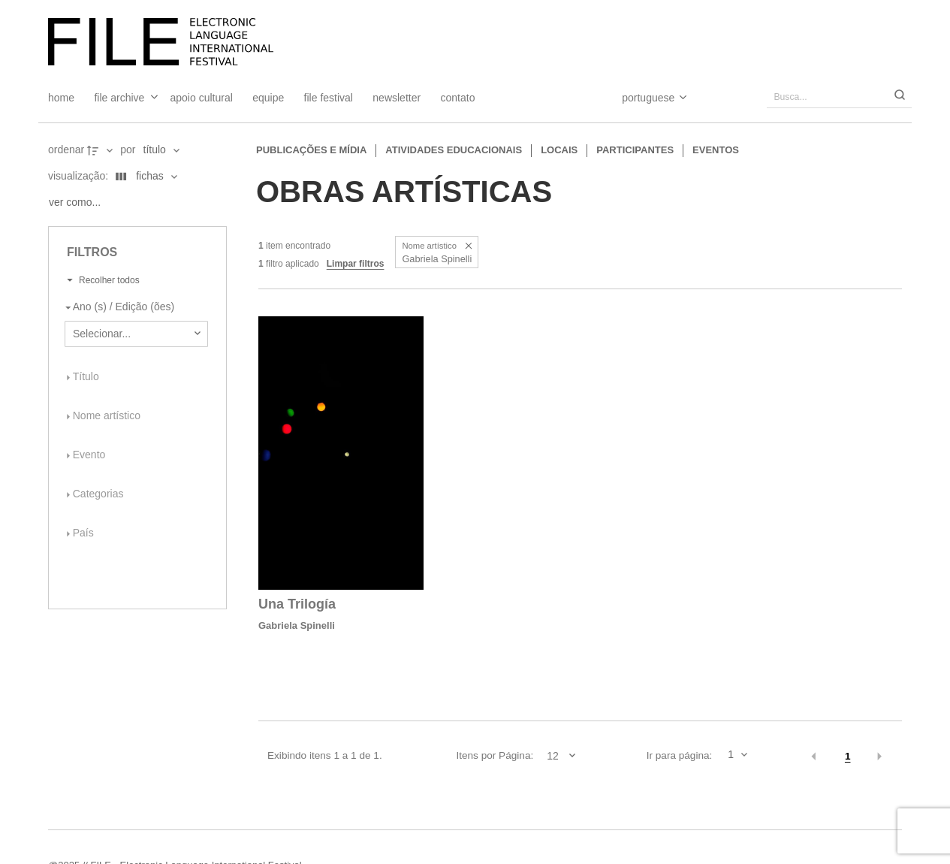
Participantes (635, 150)
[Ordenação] (161, 150)
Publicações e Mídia (311, 150)
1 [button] (848, 756)
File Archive (119, 98)
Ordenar (66, 149)
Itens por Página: (494, 755)
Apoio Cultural (201, 98)
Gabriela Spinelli (296, 625)
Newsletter (396, 98)
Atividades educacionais (453, 150)
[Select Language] (639, 97)
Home (61, 98)
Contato (458, 98)
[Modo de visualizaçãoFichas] (143, 176)
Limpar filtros (356, 263)
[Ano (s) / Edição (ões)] (133, 307)
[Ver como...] (78, 203)
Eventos (715, 150)
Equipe (268, 98)
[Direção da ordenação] (101, 150)
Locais (559, 150)
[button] (468, 246)
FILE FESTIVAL (328, 98)
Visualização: (79, 176)
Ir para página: (680, 755)
